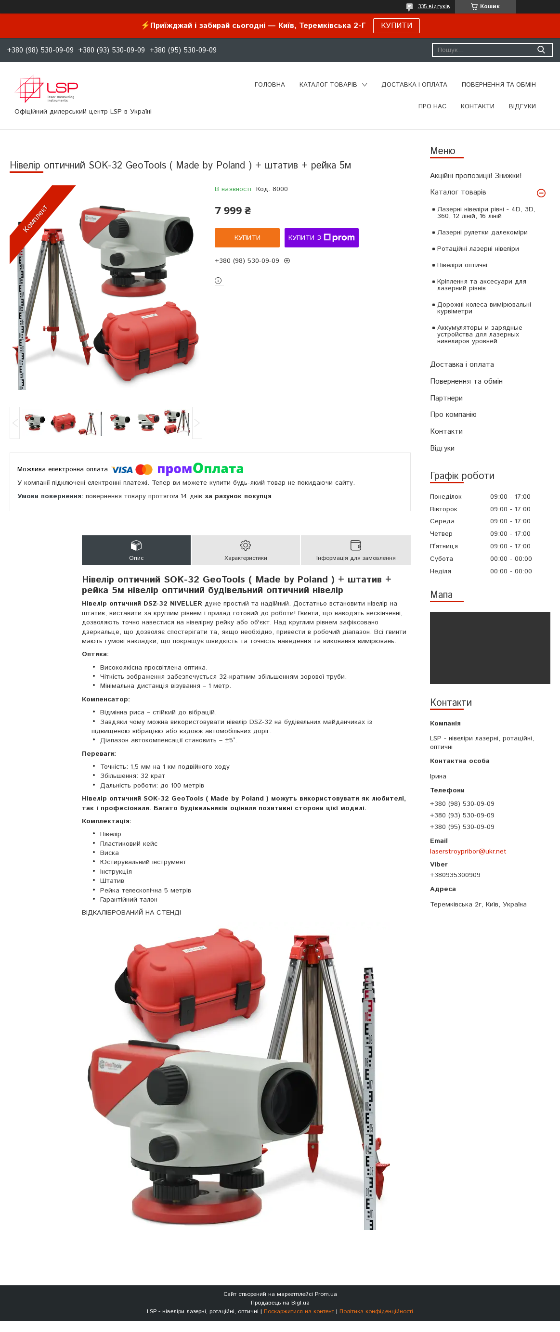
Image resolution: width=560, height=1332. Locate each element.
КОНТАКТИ (478, 106)
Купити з (321, 238)
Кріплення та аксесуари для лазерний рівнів (481, 285)
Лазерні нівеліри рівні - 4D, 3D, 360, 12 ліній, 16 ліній (486, 213)
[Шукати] (541, 50)
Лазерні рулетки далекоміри (482, 232)
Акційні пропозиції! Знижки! (476, 176)
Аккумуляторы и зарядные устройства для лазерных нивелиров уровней (479, 334)
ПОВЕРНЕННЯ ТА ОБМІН (499, 85)
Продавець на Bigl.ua (280, 1303)
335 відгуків (434, 6)
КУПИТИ (396, 25)
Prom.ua (326, 1294)
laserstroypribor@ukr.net (468, 851)
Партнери (446, 398)
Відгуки (442, 448)
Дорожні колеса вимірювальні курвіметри (484, 308)
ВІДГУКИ (522, 106)
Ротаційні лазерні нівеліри (478, 249)
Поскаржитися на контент (299, 1311)
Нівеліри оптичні (462, 265)
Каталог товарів (458, 192)
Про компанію (453, 415)
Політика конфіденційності (376, 1311)
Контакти (446, 432)
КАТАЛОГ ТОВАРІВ (328, 85)
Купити (247, 238)
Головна (270, 85)
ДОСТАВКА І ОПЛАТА (414, 85)
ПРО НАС (432, 106)
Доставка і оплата (462, 365)
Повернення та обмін (466, 381)
